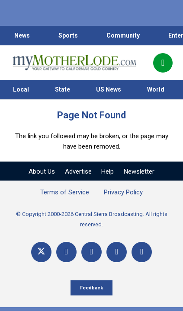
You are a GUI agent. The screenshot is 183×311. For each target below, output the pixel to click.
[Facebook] (66, 252)
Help (107, 171)
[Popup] (163, 63)
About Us (42, 171)
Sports (68, 35)
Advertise (78, 171)
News (22, 35)
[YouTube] (91, 252)
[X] (41, 252)
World (155, 89)
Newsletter (139, 171)
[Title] (142, 252)
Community (123, 35)
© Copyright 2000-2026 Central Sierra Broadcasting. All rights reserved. (91, 219)
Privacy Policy (123, 192)
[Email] (116, 252)
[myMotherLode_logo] (74, 62)
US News (108, 89)
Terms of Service (64, 192)
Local (21, 89)
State (62, 89)
